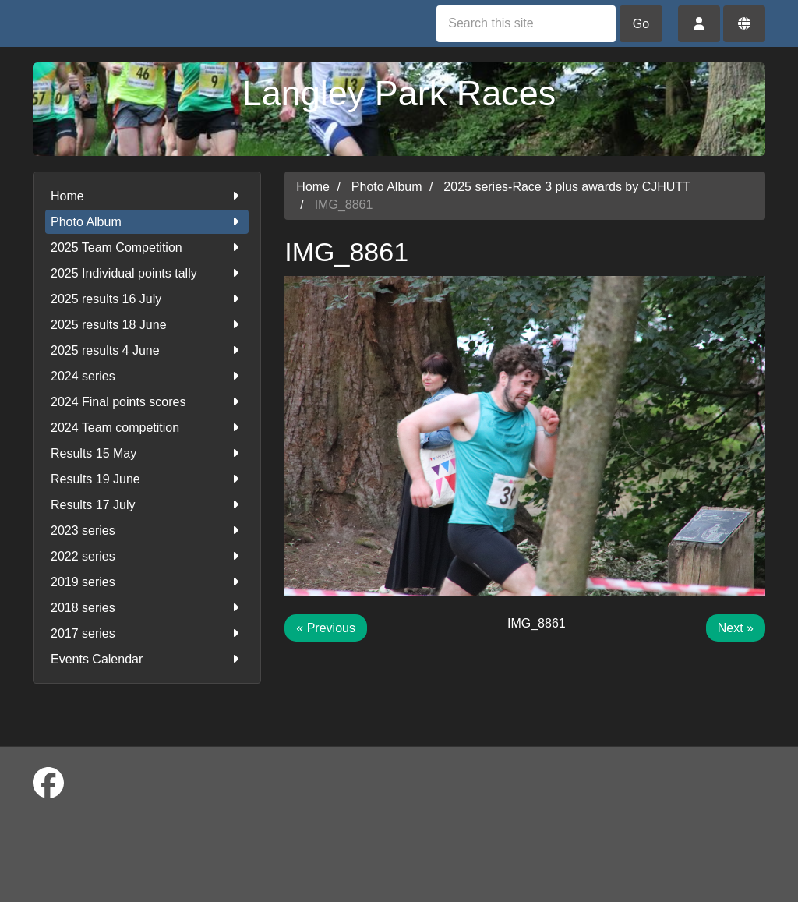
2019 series (147, 582)
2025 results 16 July (147, 299)
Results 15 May (147, 453)
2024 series (147, 376)
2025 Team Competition (147, 247)
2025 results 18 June (147, 325)
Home (147, 196)
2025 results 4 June (147, 350)
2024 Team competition (147, 428)
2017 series (147, 633)
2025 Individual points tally (147, 273)
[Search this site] (526, 23)
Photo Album (147, 222)
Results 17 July (147, 505)
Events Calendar (147, 659)
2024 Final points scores (147, 402)
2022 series (147, 556)
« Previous (325, 628)
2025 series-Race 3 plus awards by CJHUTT (566, 186)
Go (641, 23)
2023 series (147, 530)
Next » (736, 628)
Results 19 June (147, 479)
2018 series (147, 608)
